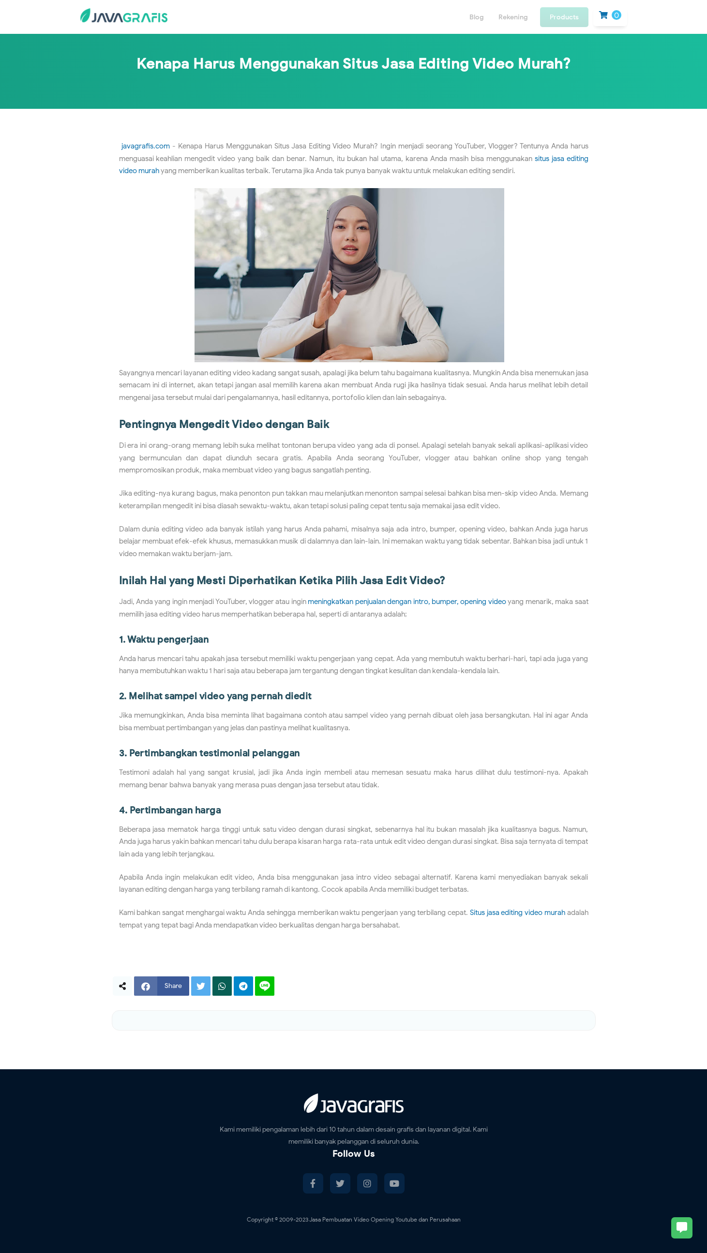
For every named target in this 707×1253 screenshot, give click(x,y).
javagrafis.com (145, 146)
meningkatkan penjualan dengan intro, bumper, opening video (407, 601)
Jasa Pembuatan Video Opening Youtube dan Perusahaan (385, 1219)
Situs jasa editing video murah (517, 912)
